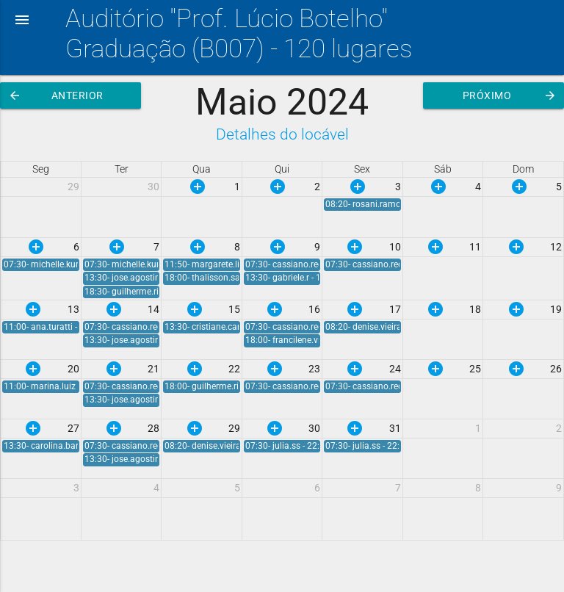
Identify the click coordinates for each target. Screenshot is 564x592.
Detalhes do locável (282, 134)
